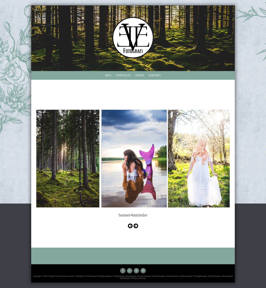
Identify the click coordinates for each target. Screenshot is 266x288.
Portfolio (123, 75)
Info (108, 75)
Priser (139, 75)
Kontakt (155, 75)
